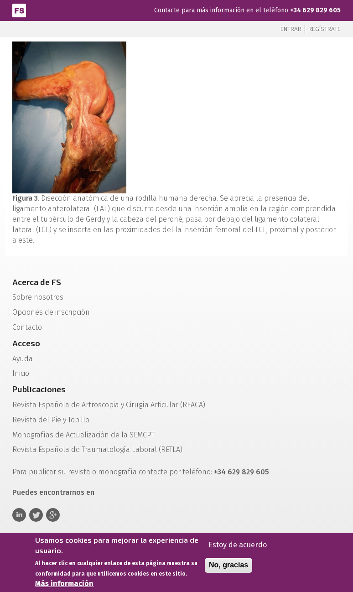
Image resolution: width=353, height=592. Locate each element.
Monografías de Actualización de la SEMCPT (83, 435)
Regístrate (324, 29)
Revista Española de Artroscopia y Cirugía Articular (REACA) (108, 404)
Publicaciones (39, 389)
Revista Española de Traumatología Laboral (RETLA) (97, 449)
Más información (64, 586)
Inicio (20, 373)
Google (53, 515)
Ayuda (22, 358)
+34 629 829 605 (315, 10)
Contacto (27, 327)
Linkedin (19, 515)
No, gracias (228, 567)
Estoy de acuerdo (237, 547)
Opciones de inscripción (51, 312)
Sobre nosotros (37, 297)
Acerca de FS (36, 282)
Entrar (290, 29)
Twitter (36, 515)
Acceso (26, 343)
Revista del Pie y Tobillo (50, 419)
